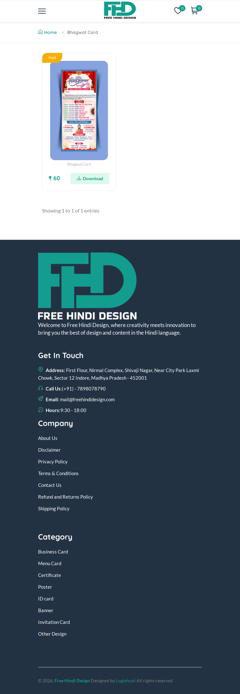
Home (47, 32)
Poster (45, 587)
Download (90, 178)
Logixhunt (126, 680)
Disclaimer (49, 450)
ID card (45, 598)
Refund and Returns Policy (65, 497)
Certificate (49, 575)
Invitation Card (54, 622)
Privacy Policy (53, 461)
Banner (45, 610)
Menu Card (49, 563)
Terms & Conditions (58, 473)
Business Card (53, 551)
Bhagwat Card (79, 164)
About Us (47, 438)
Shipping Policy (54, 508)
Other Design (52, 634)
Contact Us (50, 485)
